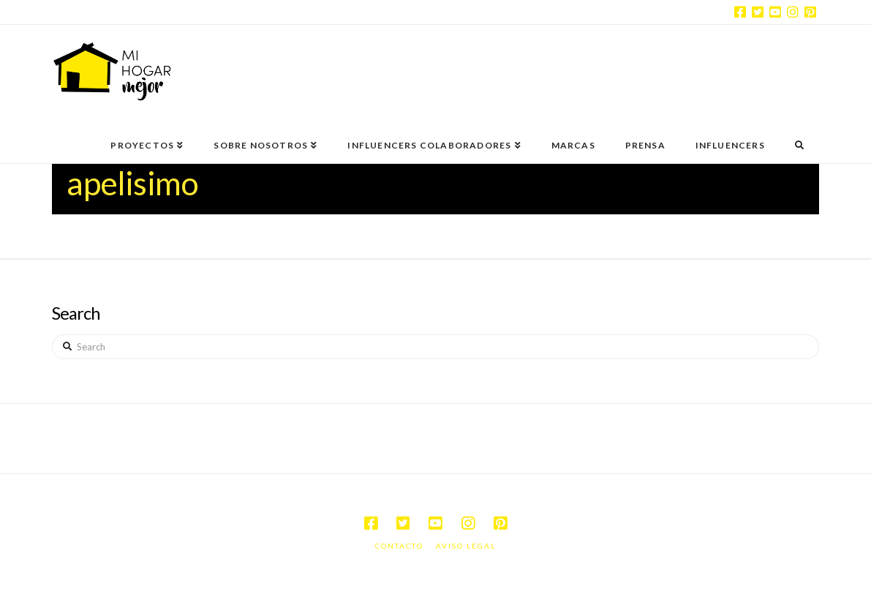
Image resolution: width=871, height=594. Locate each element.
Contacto (399, 545)
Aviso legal (466, 545)
